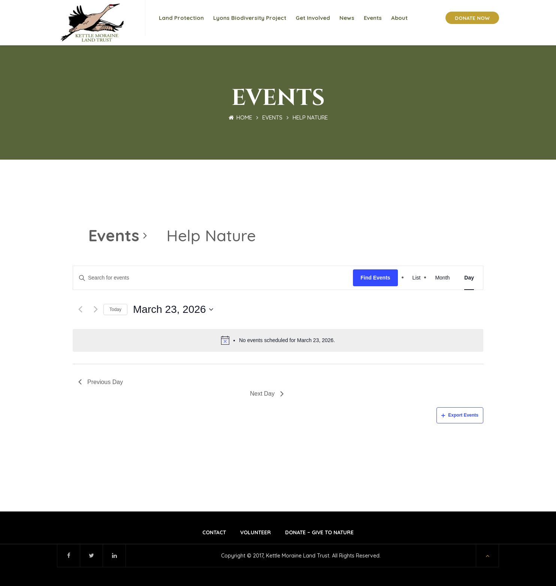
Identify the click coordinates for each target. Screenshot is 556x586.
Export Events (459, 415)
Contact (214, 532)
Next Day (267, 393)
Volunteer (255, 532)
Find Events (375, 278)
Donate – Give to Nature (319, 532)
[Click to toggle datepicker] (173, 309)
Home (240, 117)
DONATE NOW (472, 18)
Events (272, 117)
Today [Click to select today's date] (115, 309)
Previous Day (100, 382)
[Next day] (96, 309)
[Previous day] (80, 309)
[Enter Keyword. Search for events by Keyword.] (213, 278)
